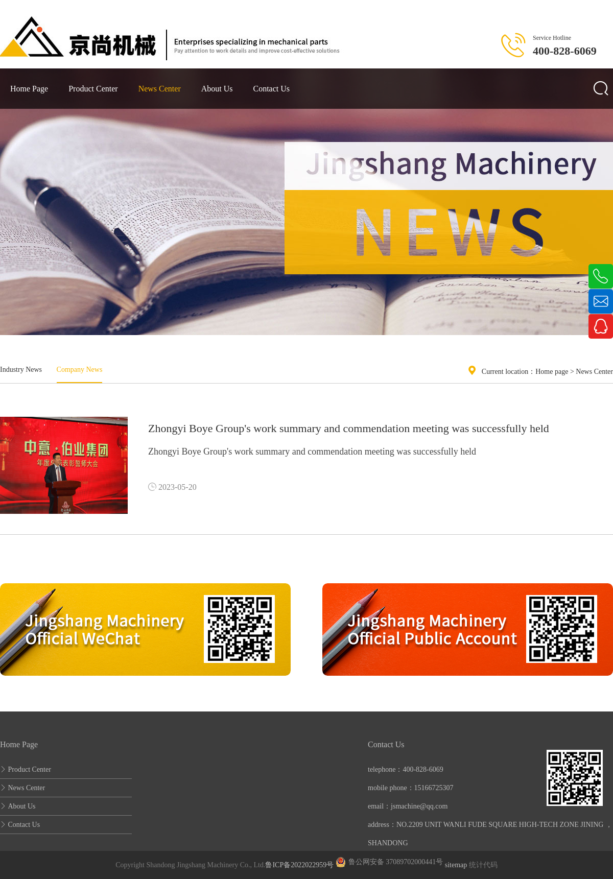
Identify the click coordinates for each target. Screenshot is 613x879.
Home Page (29, 88)
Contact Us (271, 88)
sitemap (456, 865)
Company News (80, 369)
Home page (551, 371)
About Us (217, 88)
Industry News (21, 369)
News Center (159, 88)
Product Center (92, 88)
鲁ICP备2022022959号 (299, 865)
